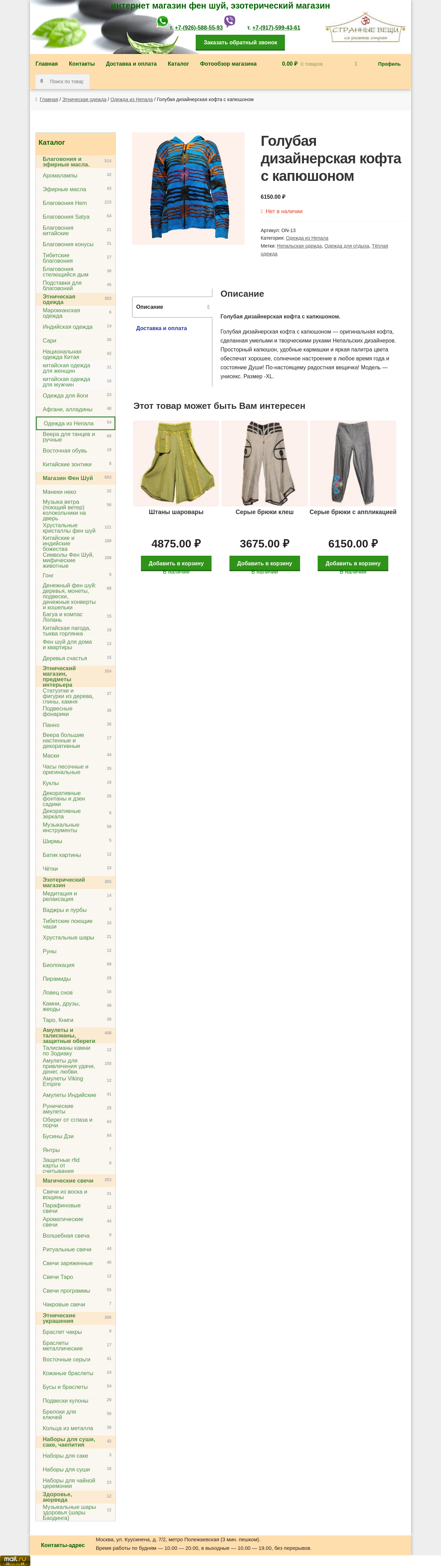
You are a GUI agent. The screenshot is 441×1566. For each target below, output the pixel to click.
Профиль (389, 64)
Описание (149, 307)
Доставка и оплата (131, 64)
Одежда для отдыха (347, 246)
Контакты (82, 64)
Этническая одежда (84, 99)
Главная (46, 64)
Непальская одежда (299, 246)
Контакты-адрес (63, 1545)
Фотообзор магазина (228, 64)
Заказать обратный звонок (240, 42)
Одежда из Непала (132, 99)
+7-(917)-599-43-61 (276, 28)
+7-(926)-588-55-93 (199, 28)
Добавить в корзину (178, 559)
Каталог (178, 64)
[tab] (172, 307)
